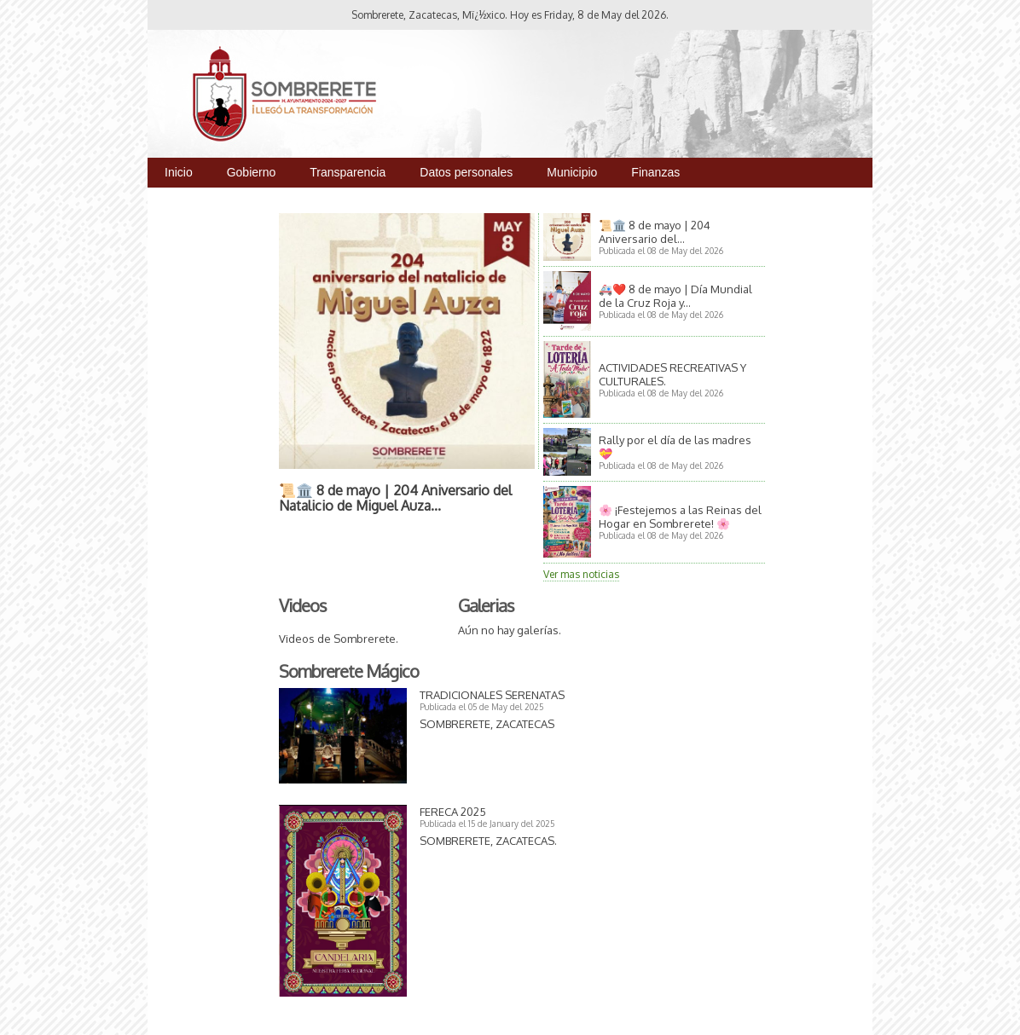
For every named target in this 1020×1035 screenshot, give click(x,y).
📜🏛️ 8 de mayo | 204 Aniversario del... (654, 232)
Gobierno (251, 172)
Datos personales (466, 172)
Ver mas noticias (581, 574)
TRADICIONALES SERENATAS (492, 695)
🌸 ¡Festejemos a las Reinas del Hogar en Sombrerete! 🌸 (680, 516)
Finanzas (655, 172)
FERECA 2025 (453, 811)
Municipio (572, 172)
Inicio (179, 172)
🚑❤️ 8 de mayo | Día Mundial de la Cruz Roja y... (675, 295)
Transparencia (347, 172)
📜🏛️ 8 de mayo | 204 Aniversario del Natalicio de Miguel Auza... (395, 498)
